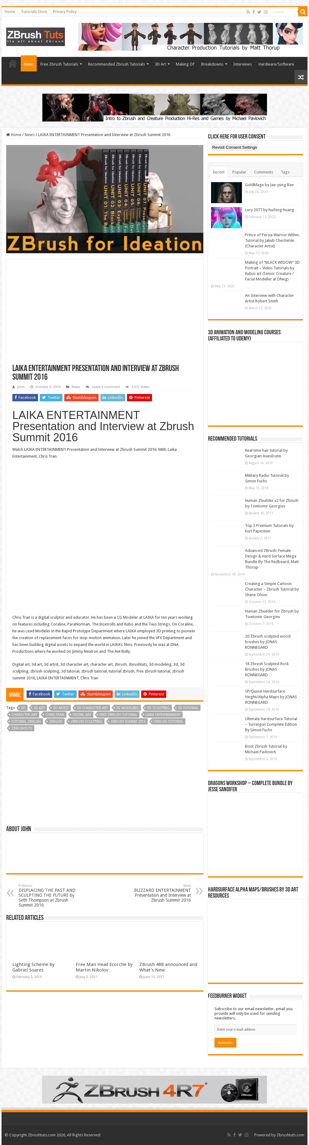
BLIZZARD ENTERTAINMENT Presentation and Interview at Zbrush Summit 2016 (159, 893)
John (21, 387)
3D (23, 708)
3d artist (61, 708)
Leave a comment (106, 387)
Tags (285, 172)
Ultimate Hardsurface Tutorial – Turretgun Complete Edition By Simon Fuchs (271, 724)
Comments (263, 172)
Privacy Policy (65, 12)
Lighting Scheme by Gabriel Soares (33, 967)
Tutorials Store (34, 12)
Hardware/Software (276, 64)
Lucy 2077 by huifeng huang (269, 209)
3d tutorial (188, 708)
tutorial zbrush (26, 722)
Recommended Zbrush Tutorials (116, 64)
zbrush (55, 722)
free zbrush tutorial (118, 715)
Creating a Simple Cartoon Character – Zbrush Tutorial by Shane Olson (272, 589)
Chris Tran (54, 715)
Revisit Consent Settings (234, 147)
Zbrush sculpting (86, 722)
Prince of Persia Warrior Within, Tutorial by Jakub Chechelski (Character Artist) (272, 240)
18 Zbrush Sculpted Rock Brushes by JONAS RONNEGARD (267, 669)
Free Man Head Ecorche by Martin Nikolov (104, 967)
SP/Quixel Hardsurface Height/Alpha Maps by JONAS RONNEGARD (271, 697)
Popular (239, 172)
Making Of (185, 64)
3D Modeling (127, 708)
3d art (39, 708)
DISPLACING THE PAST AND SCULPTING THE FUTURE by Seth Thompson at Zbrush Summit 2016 (50, 896)
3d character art (92, 708)
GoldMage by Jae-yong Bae (269, 184)
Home (10, 12)
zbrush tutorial (168, 722)
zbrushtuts (21, 728)
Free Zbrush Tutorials (59, 64)
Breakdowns (212, 64)
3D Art (160, 64)
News (29, 64)
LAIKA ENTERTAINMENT (163, 715)
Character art (24, 715)
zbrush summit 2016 (128, 722)
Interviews (242, 64)
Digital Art (82, 715)
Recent (219, 172)
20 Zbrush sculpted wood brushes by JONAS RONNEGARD (267, 642)
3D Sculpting (158, 708)
